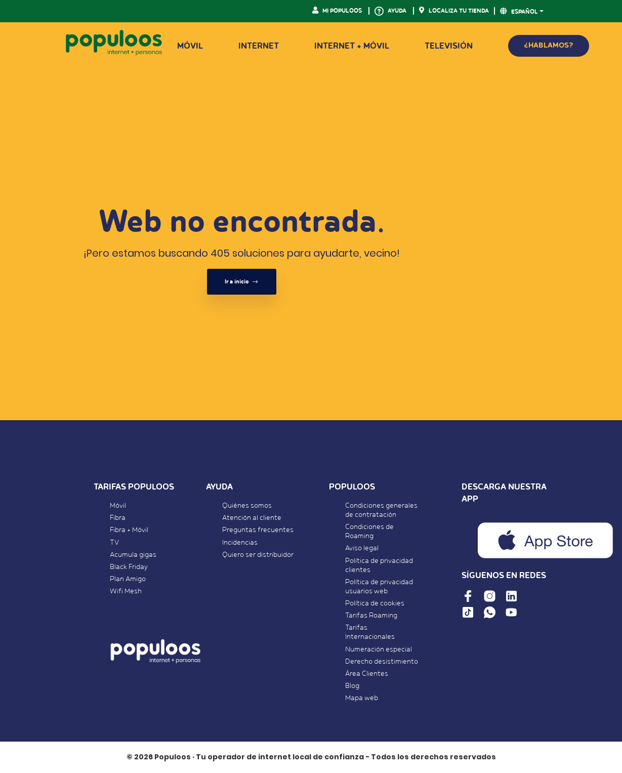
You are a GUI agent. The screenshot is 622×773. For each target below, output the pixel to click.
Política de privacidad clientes (379, 565)
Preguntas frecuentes (258, 530)
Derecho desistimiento (381, 662)
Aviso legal (362, 548)
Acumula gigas (133, 555)
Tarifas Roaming (371, 616)
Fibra (118, 518)
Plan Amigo (128, 579)
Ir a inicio (242, 282)
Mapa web (361, 698)
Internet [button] (258, 46)
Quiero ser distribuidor (258, 555)
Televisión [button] (449, 46)
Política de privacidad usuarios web (379, 586)
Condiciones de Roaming (369, 531)
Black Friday (129, 567)
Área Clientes (366, 674)
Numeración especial (378, 649)
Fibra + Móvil (129, 530)
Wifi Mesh (126, 591)
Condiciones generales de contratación (381, 510)
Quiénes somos (247, 506)
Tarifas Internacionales (370, 632)
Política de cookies (374, 603)
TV (114, 543)
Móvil (118, 506)
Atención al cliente (251, 518)
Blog (352, 686)
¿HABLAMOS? (548, 45)
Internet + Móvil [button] (351, 46)
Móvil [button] (190, 46)
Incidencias (240, 543)
